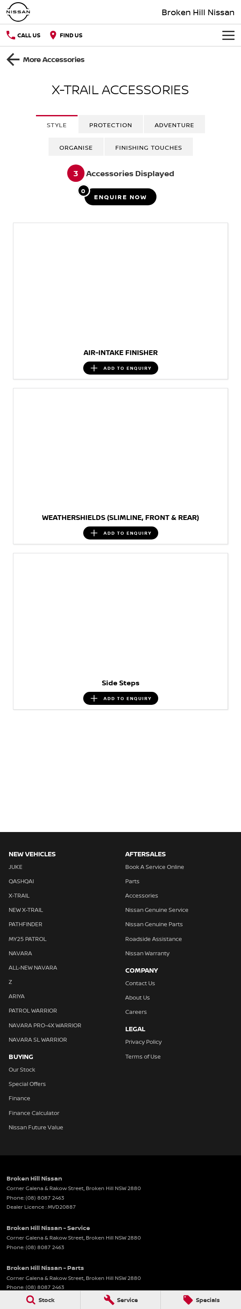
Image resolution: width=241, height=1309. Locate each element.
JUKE (16, 867)
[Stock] (40, 1300)
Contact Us (140, 983)
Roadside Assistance (153, 939)
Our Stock (22, 1069)
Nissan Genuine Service (157, 910)
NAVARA (20, 953)
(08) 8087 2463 (45, 1197)
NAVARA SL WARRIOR (38, 1039)
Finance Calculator (34, 1113)
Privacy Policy (143, 1042)
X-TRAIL (19, 895)
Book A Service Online (154, 867)
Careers (136, 1012)
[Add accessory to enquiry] (120, 368)
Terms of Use (143, 1056)
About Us (137, 997)
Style (57, 125)
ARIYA (17, 996)
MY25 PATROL (27, 939)
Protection (110, 125)
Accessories (141, 895)
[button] (120, 283)
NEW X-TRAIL (26, 910)
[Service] (121, 1300)
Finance (19, 1098)
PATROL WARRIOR (33, 1010)
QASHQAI (21, 881)
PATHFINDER (25, 924)
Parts (132, 881)
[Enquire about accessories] (120, 196)
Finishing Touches (148, 147)
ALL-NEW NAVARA (33, 967)
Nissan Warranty (147, 953)
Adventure (174, 125)
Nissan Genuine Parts (154, 924)
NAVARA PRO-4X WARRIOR (45, 1025)
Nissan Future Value (36, 1127)
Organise (76, 147)
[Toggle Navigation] (228, 35)
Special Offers (27, 1084)
